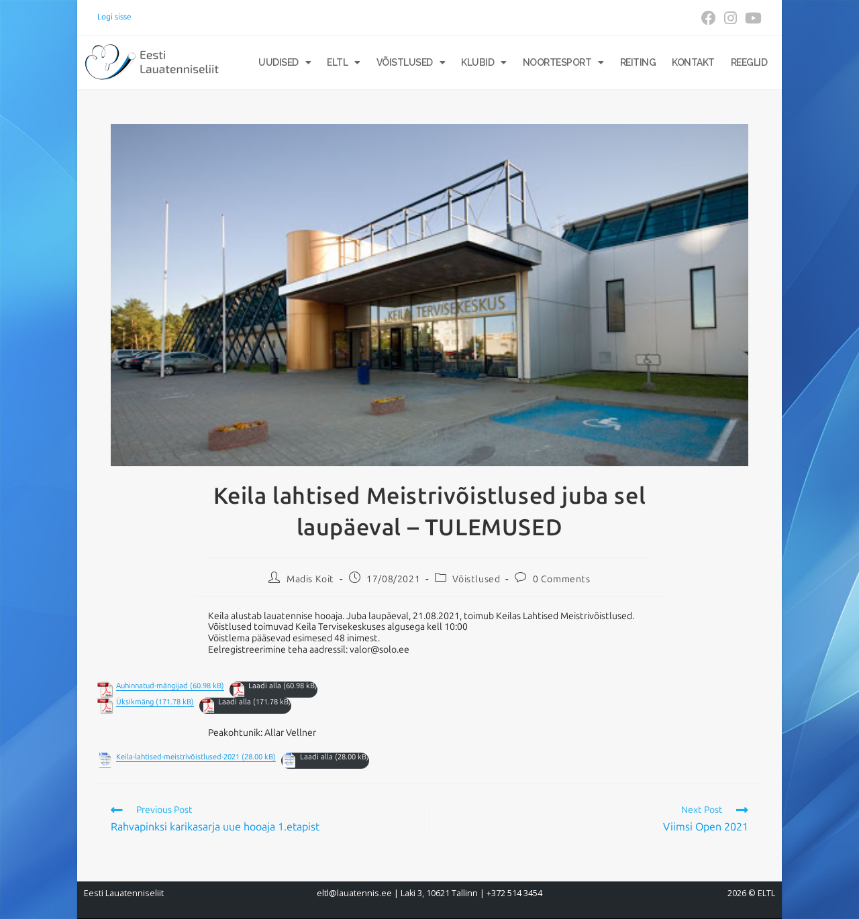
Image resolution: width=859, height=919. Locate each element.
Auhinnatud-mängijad (152, 686)
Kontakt (693, 62)
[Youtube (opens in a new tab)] (751, 18)
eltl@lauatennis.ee (354, 893)
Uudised (284, 62)
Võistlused (411, 62)
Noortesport (563, 62)
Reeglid (749, 62)
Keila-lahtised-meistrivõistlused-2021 (178, 757)
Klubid (484, 62)
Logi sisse (114, 16)
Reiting (638, 62)
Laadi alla (264, 686)
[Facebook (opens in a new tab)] (708, 18)
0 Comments (562, 579)
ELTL (343, 62)
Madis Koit (310, 579)
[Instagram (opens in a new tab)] (730, 18)
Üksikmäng (135, 702)
